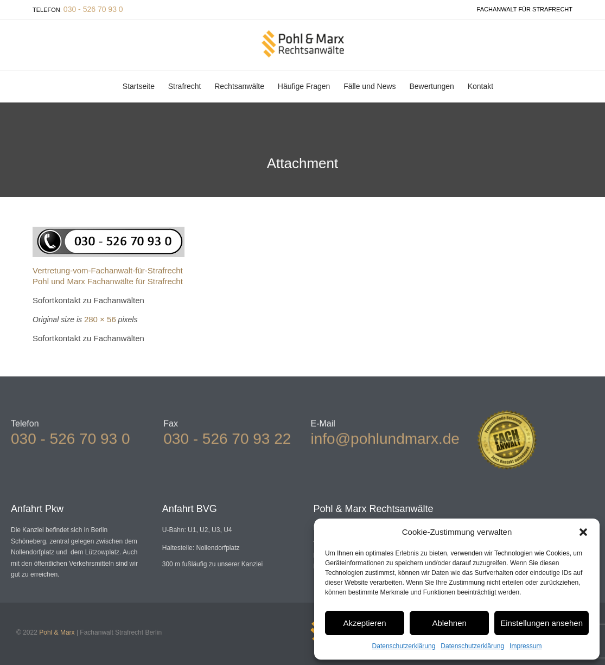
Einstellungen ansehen (541, 623)
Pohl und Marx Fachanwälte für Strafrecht (108, 281)
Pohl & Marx (56, 632)
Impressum (526, 646)
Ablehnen (449, 623)
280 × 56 (100, 319)
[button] (583, 532)
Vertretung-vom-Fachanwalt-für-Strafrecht (108, 270)
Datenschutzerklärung (404, 646)
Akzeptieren (364, 623)
